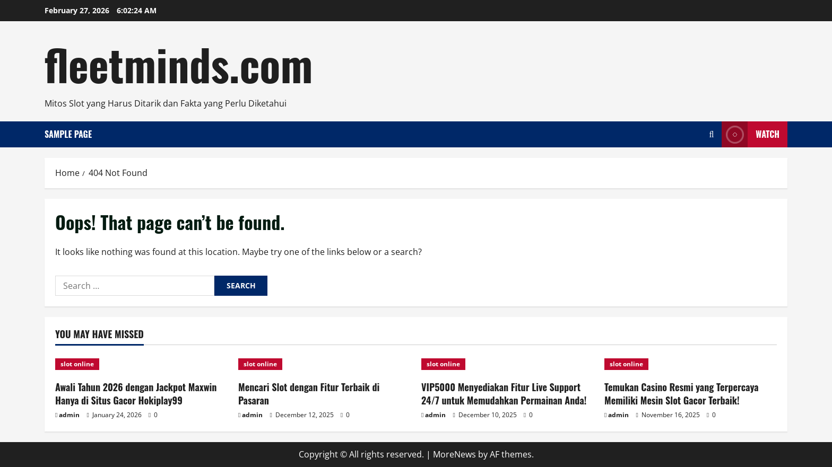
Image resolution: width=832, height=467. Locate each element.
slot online (77, 363)
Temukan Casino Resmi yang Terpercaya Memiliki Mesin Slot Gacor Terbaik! (681, 393)
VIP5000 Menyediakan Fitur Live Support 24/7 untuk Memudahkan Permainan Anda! (503, 393)
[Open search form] (711, 134)
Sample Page (68, 134)
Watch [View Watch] (750, 134)
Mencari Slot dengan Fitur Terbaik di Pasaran (308, 393)
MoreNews (454, 454)
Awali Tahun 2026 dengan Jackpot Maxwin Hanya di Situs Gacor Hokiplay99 (135, 393)
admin (69, 414)
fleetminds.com (179, 63)
